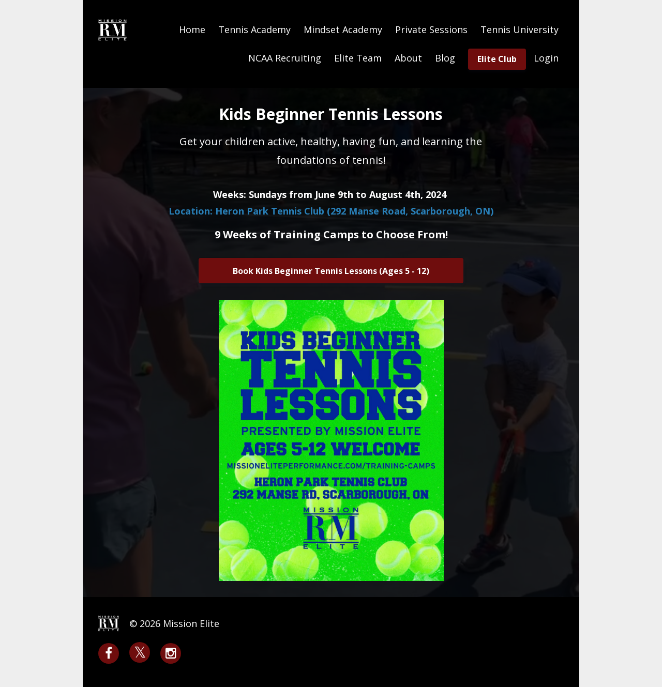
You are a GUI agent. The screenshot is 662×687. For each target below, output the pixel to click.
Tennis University (519, 29)
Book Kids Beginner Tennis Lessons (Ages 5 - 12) (331, 271)
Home (192, 29)
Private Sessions (431, 29)
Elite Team (358, 58)
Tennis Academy (254, 29)
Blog (445, 58)
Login (546, 58)
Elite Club (497, 59)
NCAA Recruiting (284, 58)
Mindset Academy (343, 29)
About (408, 58)
